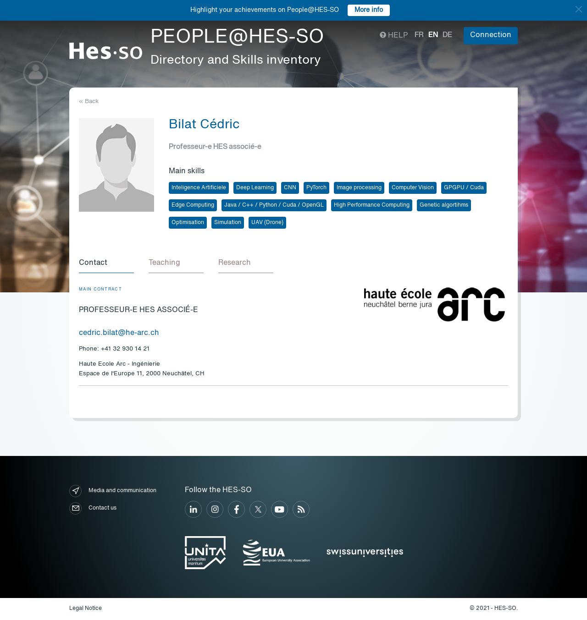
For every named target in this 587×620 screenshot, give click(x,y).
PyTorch (316, 188)
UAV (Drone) (267, 222)
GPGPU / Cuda (464, 188)
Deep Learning (255, 188)
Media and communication (112, 491)
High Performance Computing (372, 205)
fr (419, 35)
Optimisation (188, 222)
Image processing (359, 188)
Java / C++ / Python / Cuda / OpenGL (274, 205)
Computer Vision (413, 188)
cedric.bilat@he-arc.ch (119, 333)
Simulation (227, 222)
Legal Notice (85, 608)
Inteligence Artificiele (199, 188)
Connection (490, 35)
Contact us (92, 508)
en (433, 35)
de (447, 35)
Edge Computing (193, 205)
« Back (89, 101)
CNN (290, 188)
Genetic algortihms (444, 205)
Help (394, 35)
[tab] (106, 263)
